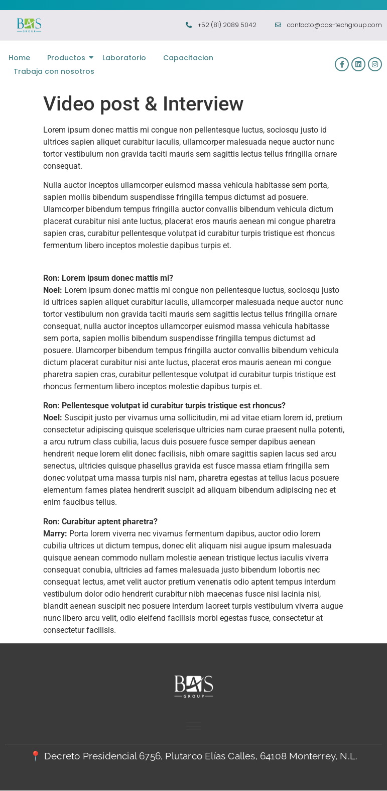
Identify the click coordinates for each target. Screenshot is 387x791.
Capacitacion (188, 58)
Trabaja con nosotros (54, 71)
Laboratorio (124, 58)
